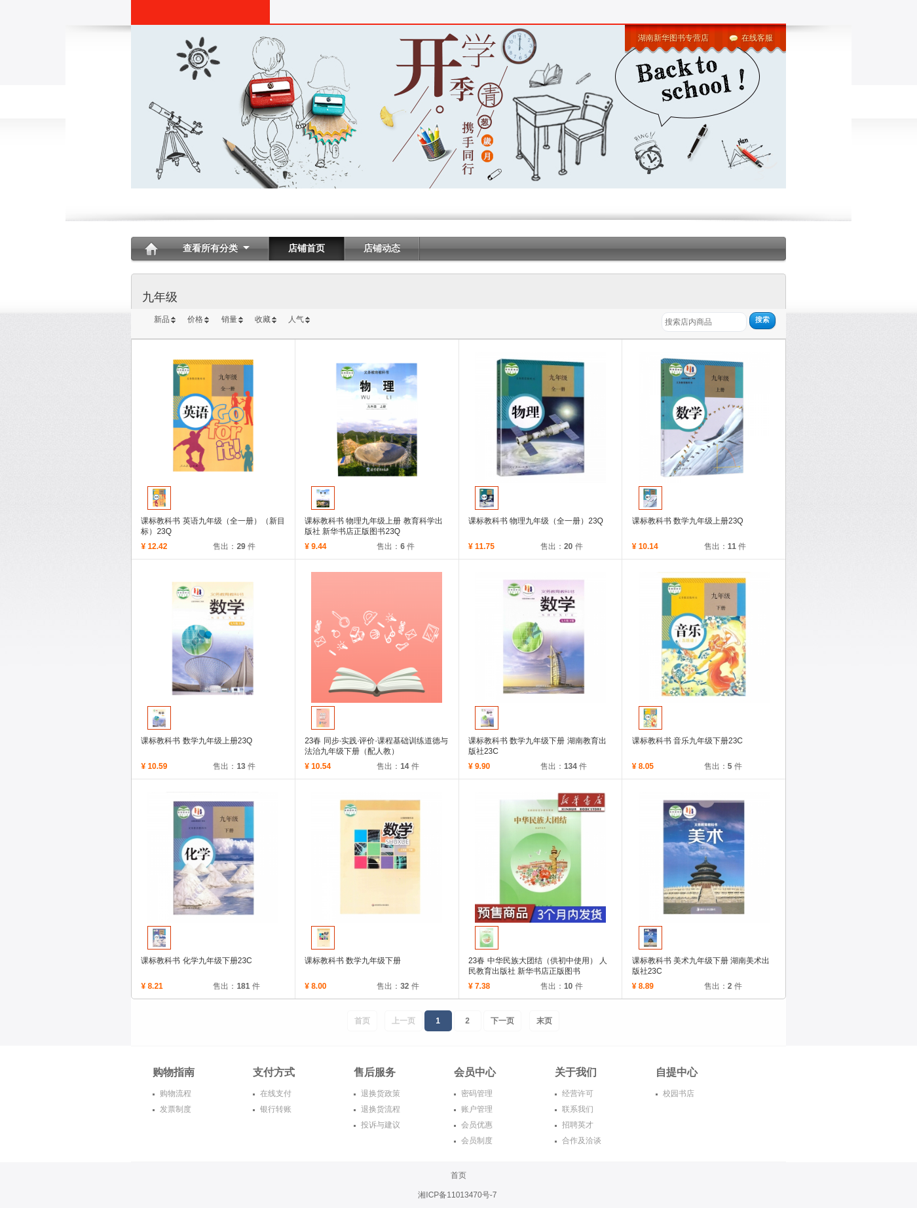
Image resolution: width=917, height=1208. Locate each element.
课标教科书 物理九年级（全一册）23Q (535, 520)
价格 (195, 319)
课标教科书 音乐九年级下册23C (687, 740)
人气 (296, 319)
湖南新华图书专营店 (673, 38)
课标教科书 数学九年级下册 (353, 960)
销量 (229, 319)
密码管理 (477, 1093)
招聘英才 (577, 1124)
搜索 (762, 319)
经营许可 (577, 1093)
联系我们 (577, 1109)
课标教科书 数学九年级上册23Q (687, 520)
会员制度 (477, 1140)
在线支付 (275, 1093)
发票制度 (175, 1109)
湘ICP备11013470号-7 (458, 1194)
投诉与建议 (380, 1124)
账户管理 (477, 1109)
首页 (458, 1175)
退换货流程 (380, 1109)
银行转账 (275, 1109)
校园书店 (678, 1093)
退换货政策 (380, 1093)
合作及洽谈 (581, 1140)
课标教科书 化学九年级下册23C (196, 960)
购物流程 (175, 1093)
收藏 (263, 319)
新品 (162, 319)
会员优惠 (477, 1124)
